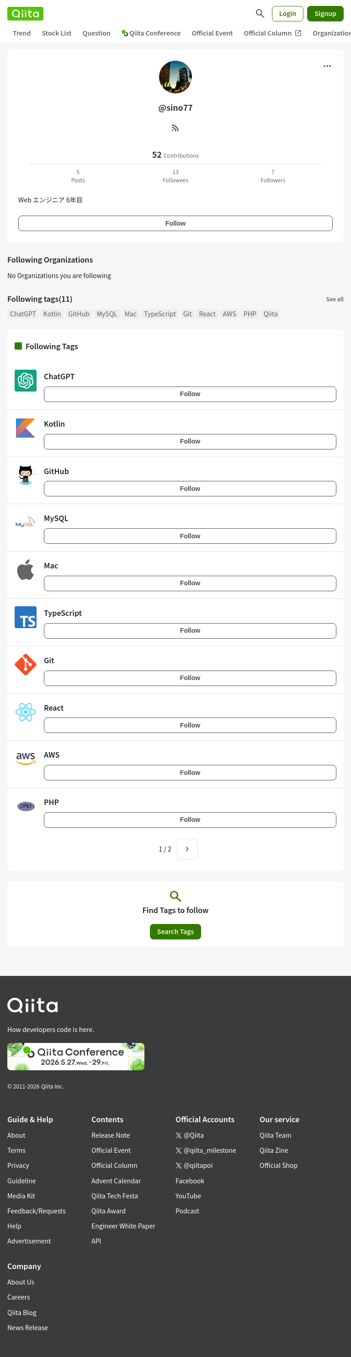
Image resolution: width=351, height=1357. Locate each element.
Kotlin (52, 313)
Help (14, 1225)
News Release (27, 1327)
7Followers (273, 176)
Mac (131, 313)
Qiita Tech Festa (114, 1195)
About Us (20, 1281)
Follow (175, 223)
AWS (229, 313)
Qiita (271, 313)
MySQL (107, 313)
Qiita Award (108, 1210)
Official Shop (279, 1165)
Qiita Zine (274, 1150)
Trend (22, 32)
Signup (325, 13)
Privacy (18, 1165)
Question (97, 32)
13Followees (175, 176)
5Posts (78, 176)
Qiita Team (276, 1135)
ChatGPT (23, 313)
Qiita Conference (151, 32)
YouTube (188, 1195)
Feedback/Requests (36, 1210)
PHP (250, 313)
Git (187, 313)
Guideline (21, 1180)
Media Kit (21, 1195)
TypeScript (160, 313)
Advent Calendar (116, 1180)
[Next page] (187, 849)
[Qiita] (25, 14)
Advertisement (29, 1240)
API (96, 1240)
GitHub (79, 313)
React (207, 313)
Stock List (56, 32)
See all (335, 299)
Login (288, 13)
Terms (16, 1150)
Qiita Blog (22, 1312)
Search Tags (175, 931)
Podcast (187, 1210)
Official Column (273, 33)
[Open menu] (327, 66)
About (16, 1135)
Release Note (110, 1135)
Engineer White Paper (123, 1225)
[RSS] (175, 128)
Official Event (212, 32)
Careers (18, 1296)
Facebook (190, 1180)
